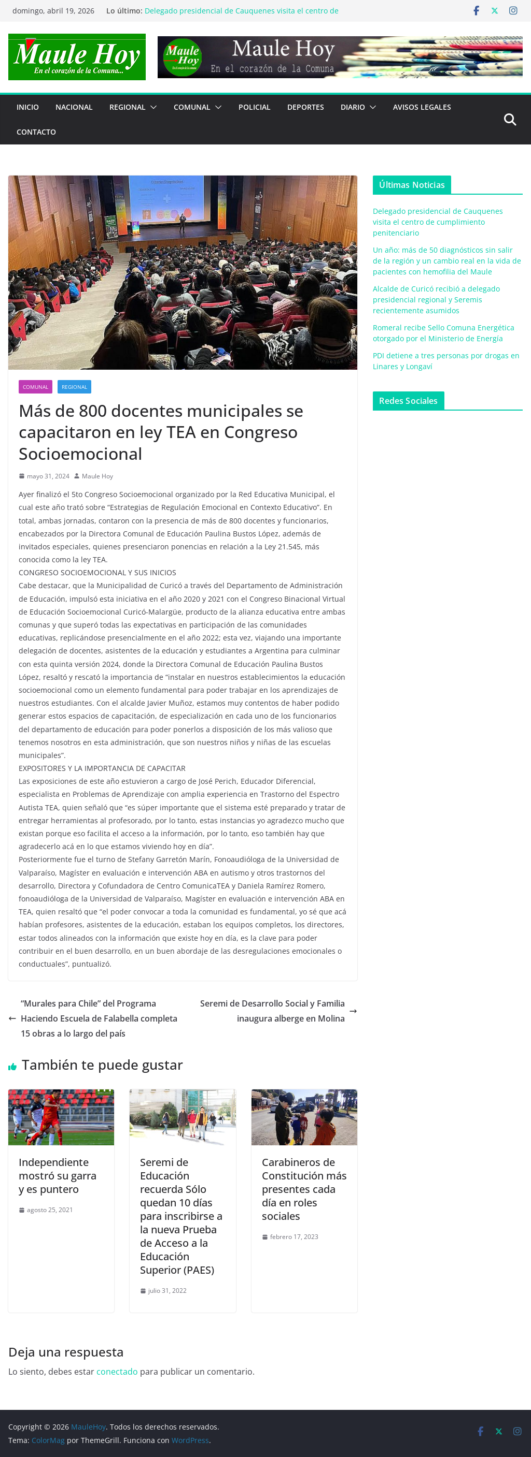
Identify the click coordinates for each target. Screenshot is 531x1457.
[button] (151, 107)
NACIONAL (74, 107)
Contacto (36, 132)
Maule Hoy (97, 476)
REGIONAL (127, 107)
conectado (117, 1371)
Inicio (28, 107)
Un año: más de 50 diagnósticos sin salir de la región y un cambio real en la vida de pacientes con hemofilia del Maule (447, 260)
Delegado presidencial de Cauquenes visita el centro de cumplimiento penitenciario (438, 222)
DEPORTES (305, 107)
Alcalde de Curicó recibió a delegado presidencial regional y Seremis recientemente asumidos (436, 299)
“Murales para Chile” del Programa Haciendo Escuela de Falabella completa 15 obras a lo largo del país (92, 1018)
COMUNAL (192, 107)
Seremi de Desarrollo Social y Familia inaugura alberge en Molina (278, 1011)
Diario (353, 107)
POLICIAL (255, 107)
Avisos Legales (422, 107)
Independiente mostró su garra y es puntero (57, 1175)
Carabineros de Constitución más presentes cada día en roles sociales (304, 1189)
